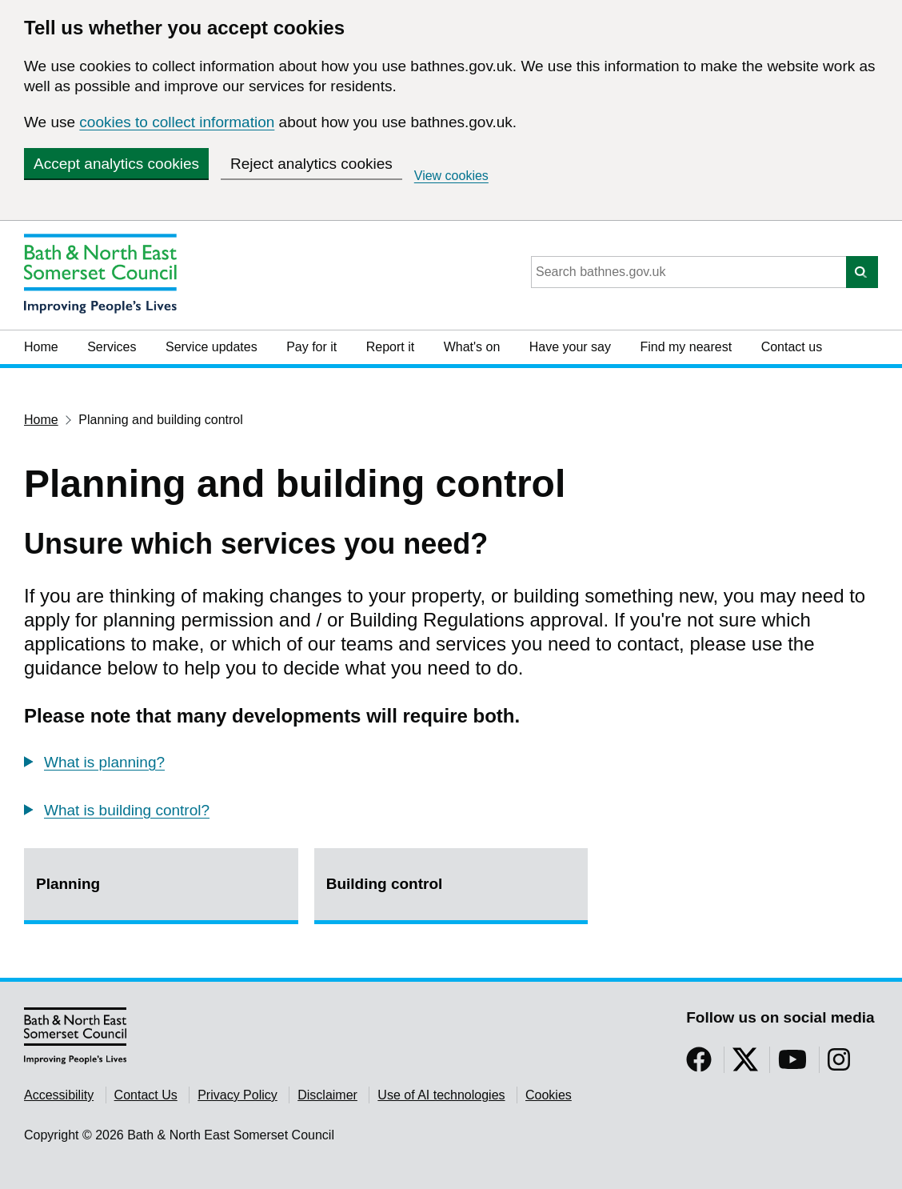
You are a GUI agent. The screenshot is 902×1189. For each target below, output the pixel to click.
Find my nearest (686, 347)
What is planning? (104, 762)
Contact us (791, 347)
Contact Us (146, 1095)
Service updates (211, 347)
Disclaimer (327, 1095)
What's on (472, 347)
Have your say (570, 347)
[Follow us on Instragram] (839, 1064)
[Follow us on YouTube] (792, 1064)
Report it (390, 347)
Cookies (548, 1095)
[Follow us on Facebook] (699, 1064)
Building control (384, 883)
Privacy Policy (237, 1095)
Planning (68, 883)
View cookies (451, 175)
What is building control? (127, 810)
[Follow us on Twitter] (745, 1064)
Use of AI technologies (441, 1095)
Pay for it (311, 347)
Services (111, 347)
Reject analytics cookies (311, 163)
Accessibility (59, 1095)
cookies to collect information (176, 122)
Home (41, 347)
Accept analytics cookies (116, 163)
